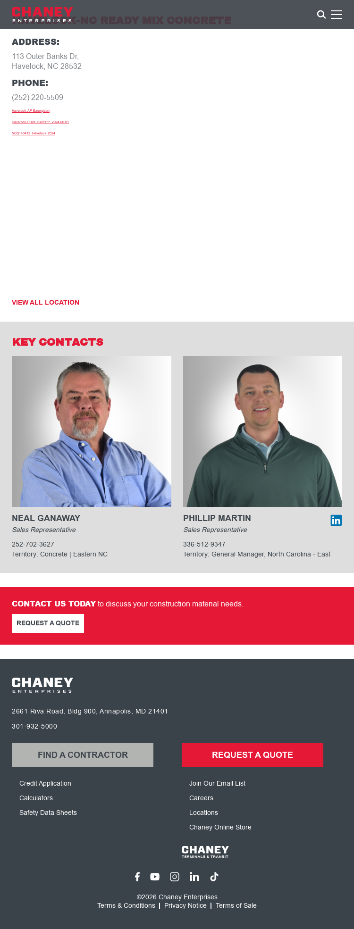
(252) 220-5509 (37, 97)
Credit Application (45, 783)
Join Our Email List (217, 783)
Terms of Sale (236, 906)
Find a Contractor (83, 755)
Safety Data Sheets (48, 812)
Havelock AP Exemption (31, 110)
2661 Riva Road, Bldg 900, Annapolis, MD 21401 (90, 711)
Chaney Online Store (220, 827)
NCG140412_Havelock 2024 (33, 133)
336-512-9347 (204, 544)
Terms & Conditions (126, 906)
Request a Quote (48, 623)
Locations (203, 812)
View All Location (45, 302)
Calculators (36, 798)
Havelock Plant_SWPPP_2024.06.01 (40, 122)
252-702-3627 (33, 544)
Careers (201, 798)
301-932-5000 (34, 726)
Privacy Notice (185, 906)
